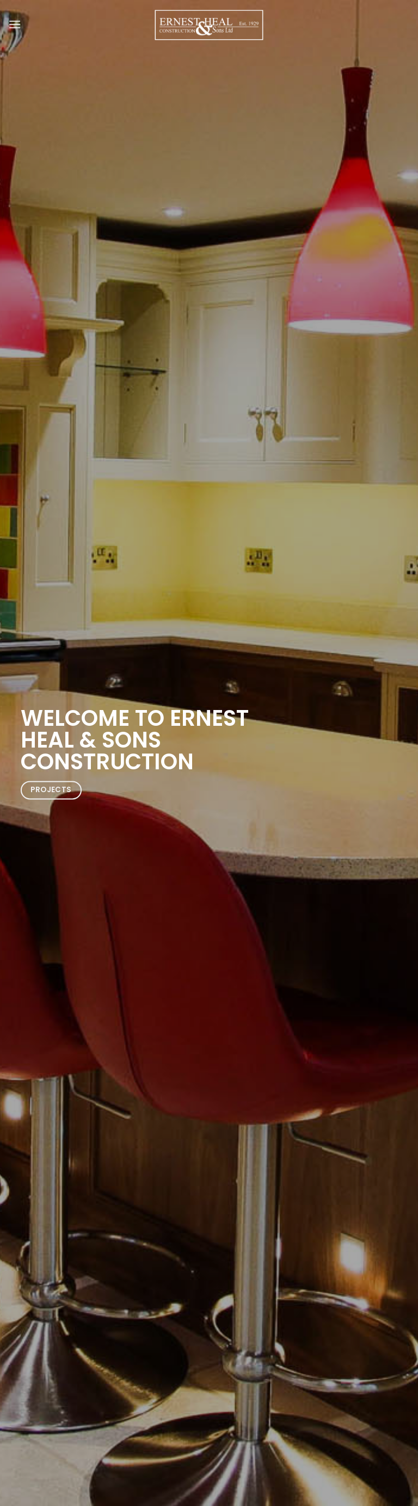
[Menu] (14, 24)
